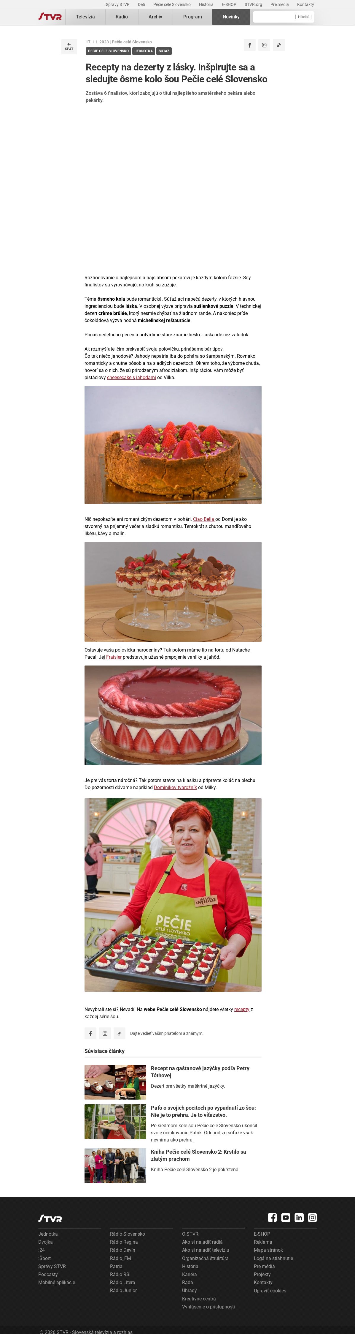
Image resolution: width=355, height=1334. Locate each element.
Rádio (122, 17)
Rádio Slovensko (127, 1234)
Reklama (263, 1242)
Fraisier (114, 657)
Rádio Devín (122, 1250)
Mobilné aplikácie (56, 1282)
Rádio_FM (120, 1258)
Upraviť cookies (270, 1291)
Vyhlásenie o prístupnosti (208, 1307)
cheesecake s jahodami (131, 377)
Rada (187, 1282)
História (206, 4)
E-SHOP (229, 4)
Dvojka (45, 1242)
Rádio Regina (124, 1242)
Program (192, 17)
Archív (156, 17)
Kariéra (189, 1274)
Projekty (262, 1274)
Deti (142, 4)
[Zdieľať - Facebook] (250, 45)
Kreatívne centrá (199, 1299)
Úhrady (189, 1290)
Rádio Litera (122, 1282)
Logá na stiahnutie (273, 1258)
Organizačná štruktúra (205, 1258)
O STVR (190, 1234)
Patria (116, 1266)
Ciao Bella (204, 519)
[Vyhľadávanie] (283, 17)
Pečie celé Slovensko (172, 4)
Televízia (85, 17)
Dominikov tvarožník (175, 787)
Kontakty (305, 4)
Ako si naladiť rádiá (202, 1242)
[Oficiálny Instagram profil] (264, 45)
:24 (41, 1250)
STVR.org (254, 4)
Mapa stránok (268, 1250)
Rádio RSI (120, 1274)
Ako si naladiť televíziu (205, 1250)
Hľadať (303, 17)
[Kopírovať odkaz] (279, 45)
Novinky (231, 17)
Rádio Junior (123, 1290)
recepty (241, 1009)
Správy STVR (118, 4)
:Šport (44, 1258)
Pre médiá (280, 4)
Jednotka (48, 1234)
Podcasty (48, 1274)
